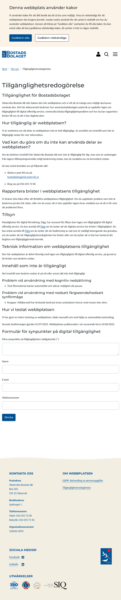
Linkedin (13, 564)
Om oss (15, 69)
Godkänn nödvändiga (51, 38)
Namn (5, 361)
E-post (5, 379)
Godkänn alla (20, 38)
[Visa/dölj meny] (115, 54)
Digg (43, 226)
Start (4, 69)
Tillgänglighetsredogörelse (77, 487)
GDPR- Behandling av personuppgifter (83, 480)
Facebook (14, 557)
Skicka (8, 417)
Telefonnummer (10, 397)
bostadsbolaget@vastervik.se (23, 177)
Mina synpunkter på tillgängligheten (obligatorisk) (29, 339)
